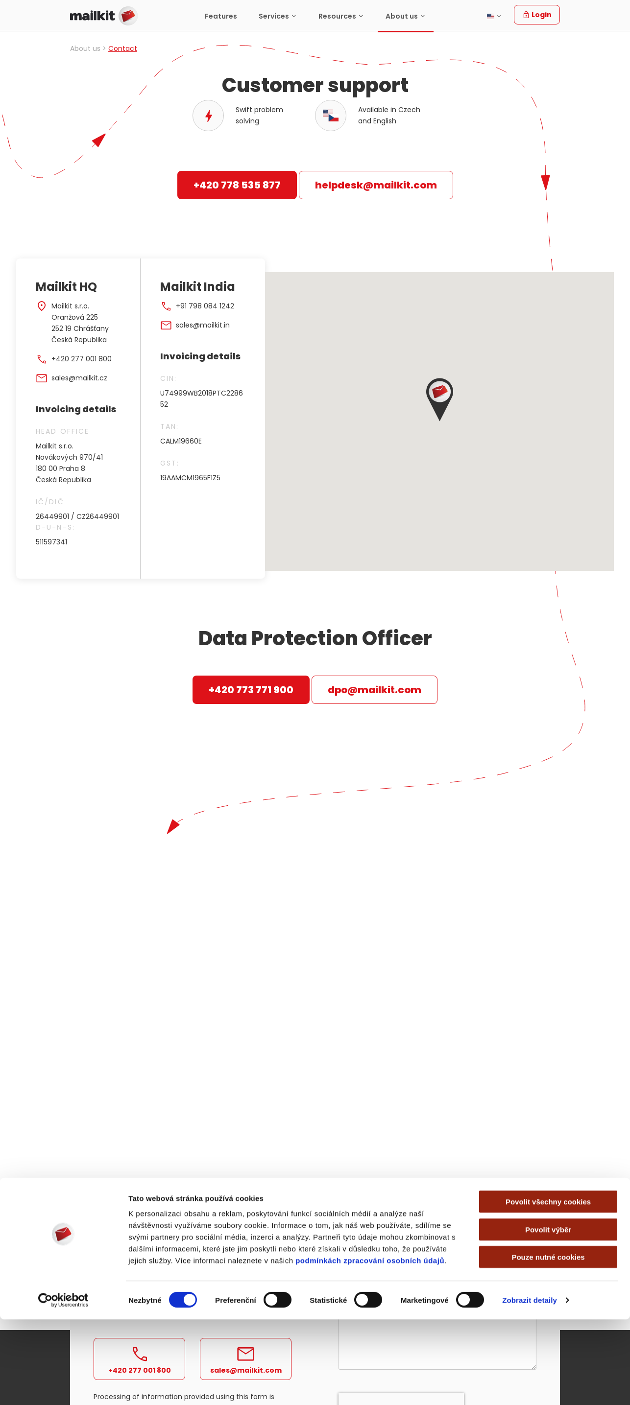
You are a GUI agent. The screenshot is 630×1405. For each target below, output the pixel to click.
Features (221, 16)
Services (274, 16)
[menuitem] (221, 16)
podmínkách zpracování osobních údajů (369, 1346)
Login (537, 15)
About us (402, 16)
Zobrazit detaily (529, 1386)
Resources (337, 16)
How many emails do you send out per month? (395, 1256)
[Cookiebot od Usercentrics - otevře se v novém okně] (63, 1386)
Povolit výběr (548, 1315)
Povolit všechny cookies (548, 1287)
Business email (366, 1208)
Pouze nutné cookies (547, 1342)
